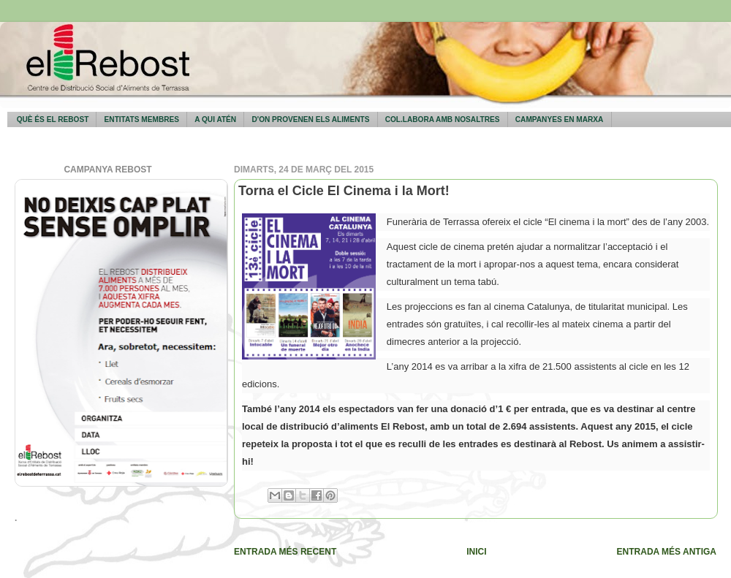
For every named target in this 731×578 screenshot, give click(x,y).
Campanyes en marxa (559, 119)
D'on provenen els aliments (310, 119)
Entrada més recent (285, 552)
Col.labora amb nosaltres (442, 119)
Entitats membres (142, 119)
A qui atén (215, 119)
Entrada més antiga (666, 552)
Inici (476, 552)
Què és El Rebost (53, 119)
